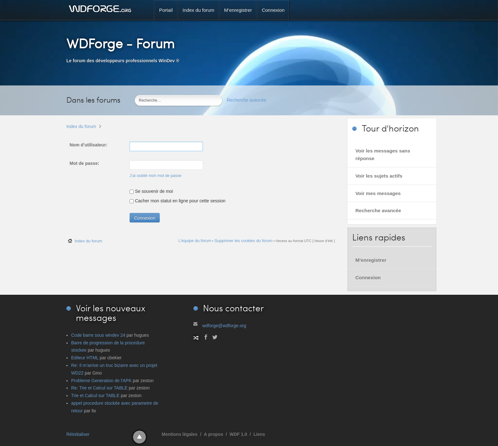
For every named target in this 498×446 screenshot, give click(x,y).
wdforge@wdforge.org (224, 325)
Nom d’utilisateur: (88, 144)
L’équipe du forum (194, 240)
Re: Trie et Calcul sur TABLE (99, 387)
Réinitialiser (77, 434)
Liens (259, 434)
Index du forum (81, 126)
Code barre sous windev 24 (98, 335)
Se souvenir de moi (151, 191)
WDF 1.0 (238, 434)
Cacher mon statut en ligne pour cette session (177, 200)
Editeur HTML (84, 357)
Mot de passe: (84, 163)
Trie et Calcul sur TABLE (95, 395)
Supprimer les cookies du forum (243, 240)
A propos (213, 434)
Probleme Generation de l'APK (101, 380)
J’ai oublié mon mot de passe (155, 175)
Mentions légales (180, 434)
